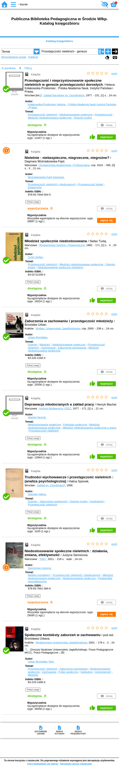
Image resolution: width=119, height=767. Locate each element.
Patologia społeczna (75, 424)
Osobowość (97, 501)
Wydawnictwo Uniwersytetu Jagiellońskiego (61, 642)
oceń (114, 73)
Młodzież (45, 344)
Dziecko (32, 344)
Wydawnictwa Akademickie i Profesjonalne (64, 165)
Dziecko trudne (83, 117)
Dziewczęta (35, 187)
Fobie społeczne (68, 672)
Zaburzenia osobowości (54, 501)
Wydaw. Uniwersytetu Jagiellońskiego (58, 328)
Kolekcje (33, 57)
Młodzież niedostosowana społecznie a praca (89, 427)
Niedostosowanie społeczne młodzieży (60, 267)
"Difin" (42, 559)
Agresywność (103, 672)
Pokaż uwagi (33, 202)
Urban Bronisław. (38, 337)
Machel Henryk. (37, 417)
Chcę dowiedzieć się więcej (42, 763)
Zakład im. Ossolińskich (51, 485)
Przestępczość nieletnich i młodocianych (52, 184)
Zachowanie (48, 347)
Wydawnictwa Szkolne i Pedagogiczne (62, 245)
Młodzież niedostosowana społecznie (50, 117)
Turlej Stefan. (36, 257)
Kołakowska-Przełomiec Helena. (47, 104)
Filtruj (28, 68)
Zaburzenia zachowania (72, 347)
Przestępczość (103, 114)
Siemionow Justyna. (40, 568)
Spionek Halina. (37, 494)
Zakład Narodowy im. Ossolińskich (64, 95)
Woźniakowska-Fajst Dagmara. (46, 177)
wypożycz (106, 137)
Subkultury (86, 672)
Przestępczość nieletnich (42, 114)
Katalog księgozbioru (59, 41)
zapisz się (106, 220)
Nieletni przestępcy (39, 575)
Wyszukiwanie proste (13, 57)
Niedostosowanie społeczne (75, 114)
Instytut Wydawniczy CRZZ (55, 408)
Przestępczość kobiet (90, 184)
